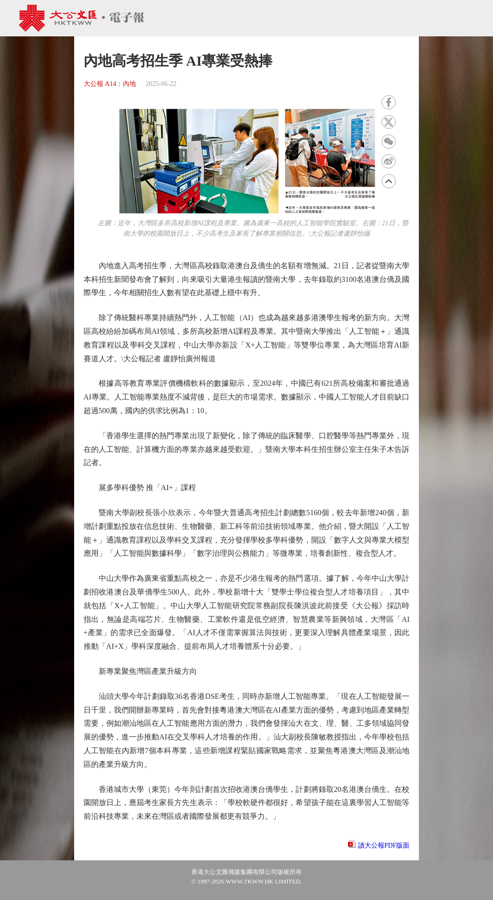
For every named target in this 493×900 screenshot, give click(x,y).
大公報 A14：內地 (110, 83)
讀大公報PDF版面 (384, 845)
